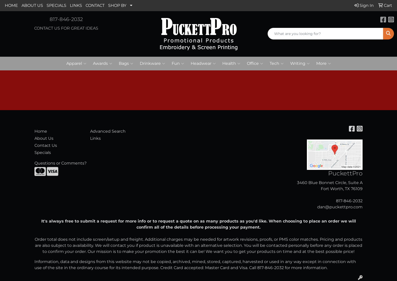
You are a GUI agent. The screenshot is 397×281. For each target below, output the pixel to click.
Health (231, 64)
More (323, 64)
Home (40, 131)
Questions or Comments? (60, 163)
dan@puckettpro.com (340, 207)
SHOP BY (117, 5)
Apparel (76, 64)
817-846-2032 (66, 19)
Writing (300, 64)
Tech (277, 64)
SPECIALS (56, 5)
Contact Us (45, 145)
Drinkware (152, 64)
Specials (42, 152)
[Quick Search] (325, 33)
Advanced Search (108, 131)
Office (255, 64)
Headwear (203, 64)
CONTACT (95, 5)
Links (95, 138)
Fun (178, 64)
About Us (43, 138)
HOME (11, 5)
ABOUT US (32, 5)
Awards (102, 64)
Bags (126, 64)
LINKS (76, 5)
